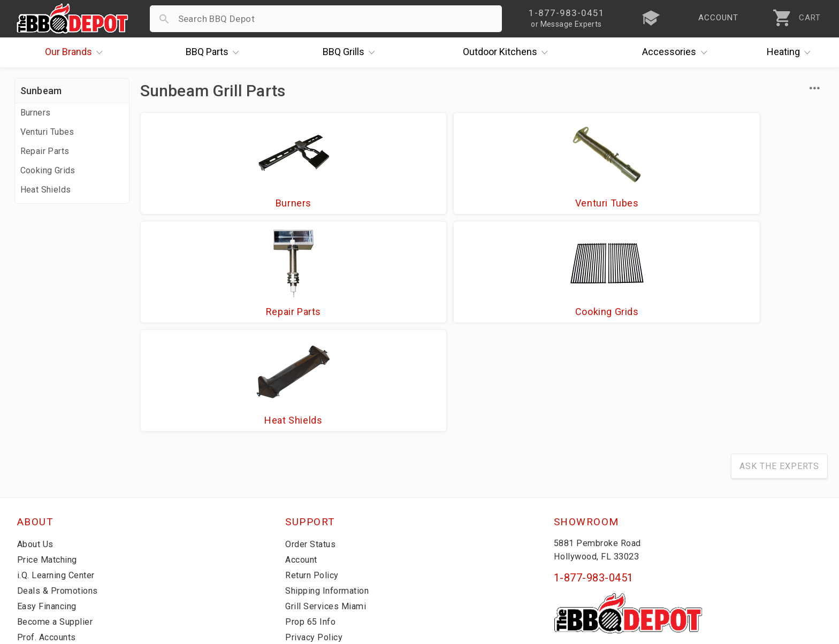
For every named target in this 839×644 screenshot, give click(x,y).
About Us (36, 444)
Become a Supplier (56, 521)
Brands (76, 52)
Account (303, 459)
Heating (791, 52)
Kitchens (508, 52)
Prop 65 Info (312, 521)
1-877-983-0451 (594, 477)
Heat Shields (45, 190)
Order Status (312, 444)
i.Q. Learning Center (59, 475)
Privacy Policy (314, 537)
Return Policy (313, 475)
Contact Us (41, 552)
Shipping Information (330, 490)
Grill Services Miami (327, 506)
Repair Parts (45, 151)
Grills (351, 52)
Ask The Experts (779, 366)
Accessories (677, 52)
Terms (298, 552)
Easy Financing (48, 506)
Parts (215, 52)
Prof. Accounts (49, 537)
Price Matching (49, 459)
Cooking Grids (47, 170)
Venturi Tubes (47, 132)
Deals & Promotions (59, 490)
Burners (35, 113)
